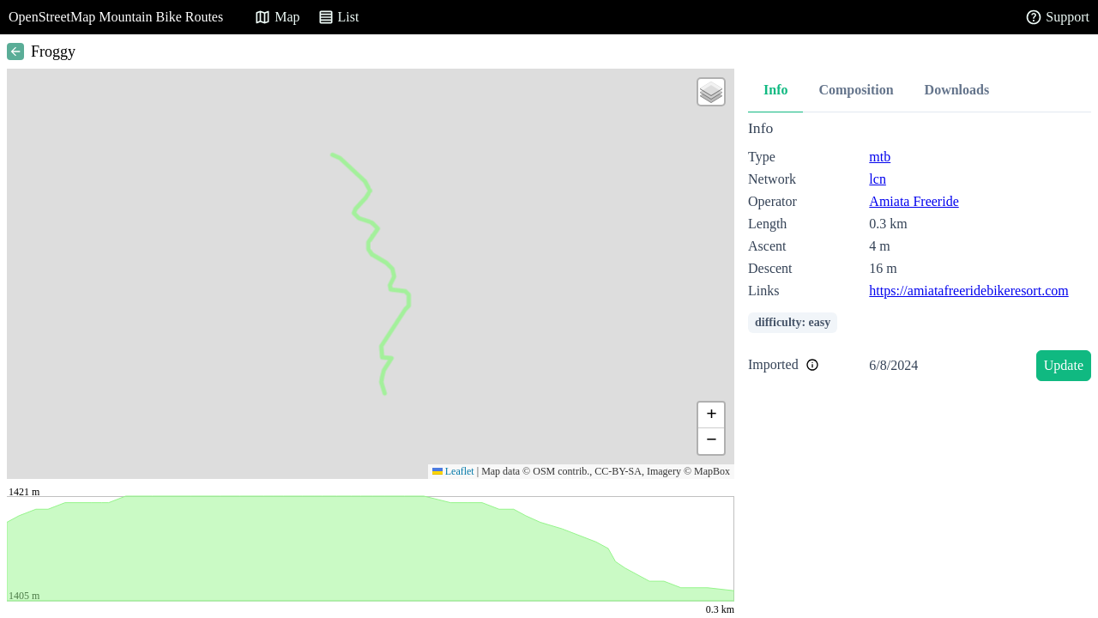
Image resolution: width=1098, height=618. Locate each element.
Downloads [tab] (957, 89)
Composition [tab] (855, 89)
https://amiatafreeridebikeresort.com (968, 290)
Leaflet (453, 471)
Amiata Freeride (913, 201)
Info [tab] (775, 89)
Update (1063, 365)
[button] (711, 92)
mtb (879, 156)
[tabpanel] (919, 253)
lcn (877, 179)
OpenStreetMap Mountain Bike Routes (116, 16)
